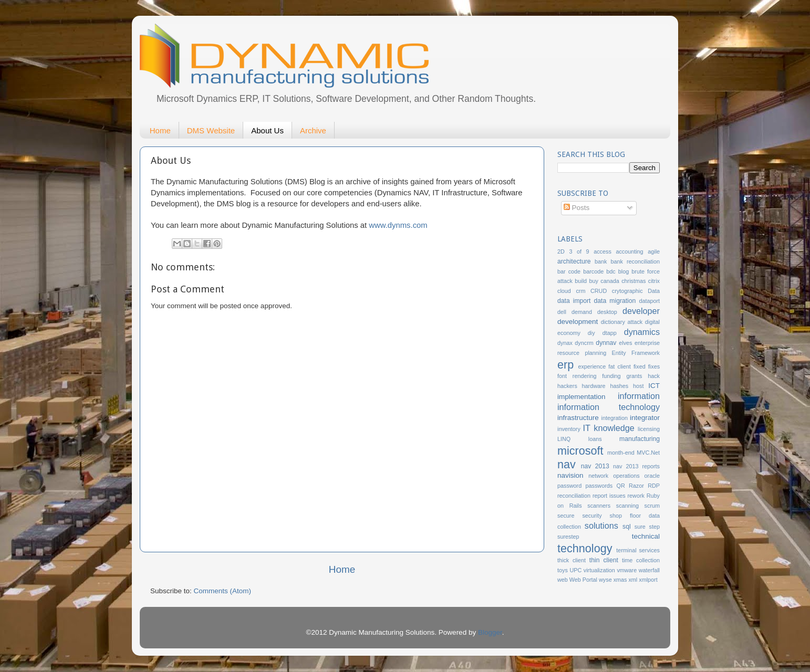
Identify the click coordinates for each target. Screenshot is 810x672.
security (591, 515)
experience (592, 366)
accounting (629, 251)
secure (565, 515)
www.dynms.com (398, 225)
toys (562, 570)
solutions (601, 525)
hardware (594, 386)
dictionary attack (622, 322)
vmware (627, 570)
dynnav (606, 342)
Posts (577, 208)
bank (601, 261)
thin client (603, 560)
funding (611, 376)
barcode (593, 271)
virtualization (599, 570)
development (577, 322)
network (598, 475)
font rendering (576, 376)
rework (636, 495)
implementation (581, 397)
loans (595, 439)
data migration (615, 300)
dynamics (642, 332)
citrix (654, 281)
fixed (640, 366)
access (602, 251)
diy (591, 333)
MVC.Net (648, 452)
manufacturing (639, 439)
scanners (598, 505)
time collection (641, 560)
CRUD (598, 291)
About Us (267, 130)
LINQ (563, 439)
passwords (599, 485)
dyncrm (584, 343)
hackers (567, 386)
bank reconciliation (635, 261)
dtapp (610, 333)
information (639, 396)
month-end (621, 452)
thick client (571, 560)
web (562, 579)
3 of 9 (579, 251)
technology (584, 548)
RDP (654, 485)
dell (561, 312)
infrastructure (578, 418)
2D (561, 251)
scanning (627, 505)
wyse (605, 579)
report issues (609, 495)
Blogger (490, 632)
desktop (607, 312)
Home (160, 130)
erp (565, 364)
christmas (633, 281)
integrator (645, 418)
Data (654, 291)
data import (573, 300)
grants (634, 376)
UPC (575, 570)
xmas (620, 579)
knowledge (614, 428)
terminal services (638, 550)
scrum (652, 505)
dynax (565, 343)
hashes (619, 386)
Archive (313, 130)
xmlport (648, 579)
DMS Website (211, 130)
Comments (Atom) (223, 591)
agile (654, 251)
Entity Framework (636, 353)
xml (632, 579)
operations (626, 475)
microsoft (580, 450)
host (638, 386)
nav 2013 (595, 466)
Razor (636, 485)
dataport (649, 301)
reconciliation (573, 495)
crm (580, 291)
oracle (652, 475)
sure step (647, 526)
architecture (573, 261)
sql (626, 526)
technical (646, 536)
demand (582, 312)
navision (570, 475)
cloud (564, 291)
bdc (610, 271)
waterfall (649, 570)
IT (586, 428)
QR (621, 485)
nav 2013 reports (636, 466)
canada (609, 281)
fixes (654, 366)
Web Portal (583, 579)
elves (625, 343)
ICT (654, 386)
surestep (568, 536)
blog (623, 271)
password (569, 485)
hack (654, 376)
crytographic (627, 291)
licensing (649, 429)
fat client (619, 366)
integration (614, 418)
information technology (608, 407)
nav (566, 464)
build (581, 281)
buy (593, 281)
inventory (568, 429)
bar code (568, 271)
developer (641, 311)
